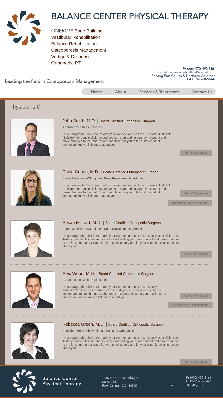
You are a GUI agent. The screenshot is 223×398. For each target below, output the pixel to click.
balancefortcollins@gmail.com (192, 72)
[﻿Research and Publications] (190, 203)
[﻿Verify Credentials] (196, 153)
